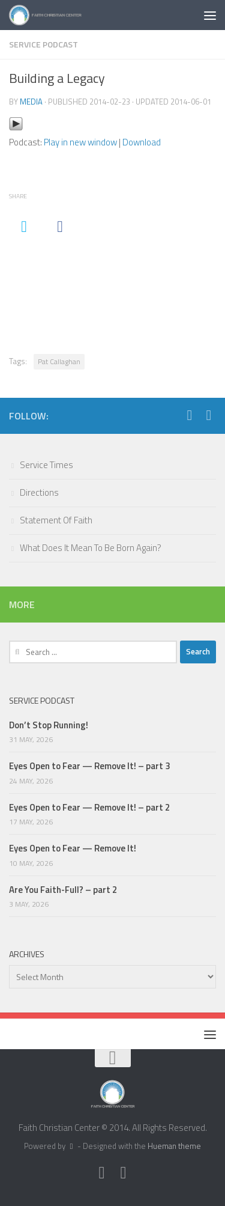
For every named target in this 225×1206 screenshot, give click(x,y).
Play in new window (80, 142)
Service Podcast (43, 44)
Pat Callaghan (59, 361)
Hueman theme (174, 1146)
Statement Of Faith (56, 520)
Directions (39, 492)
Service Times (46, 465)
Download (141, 142)
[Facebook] (209, 415)
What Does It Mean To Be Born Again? (90, 548)
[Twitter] (189, 415)
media (31, 102)
